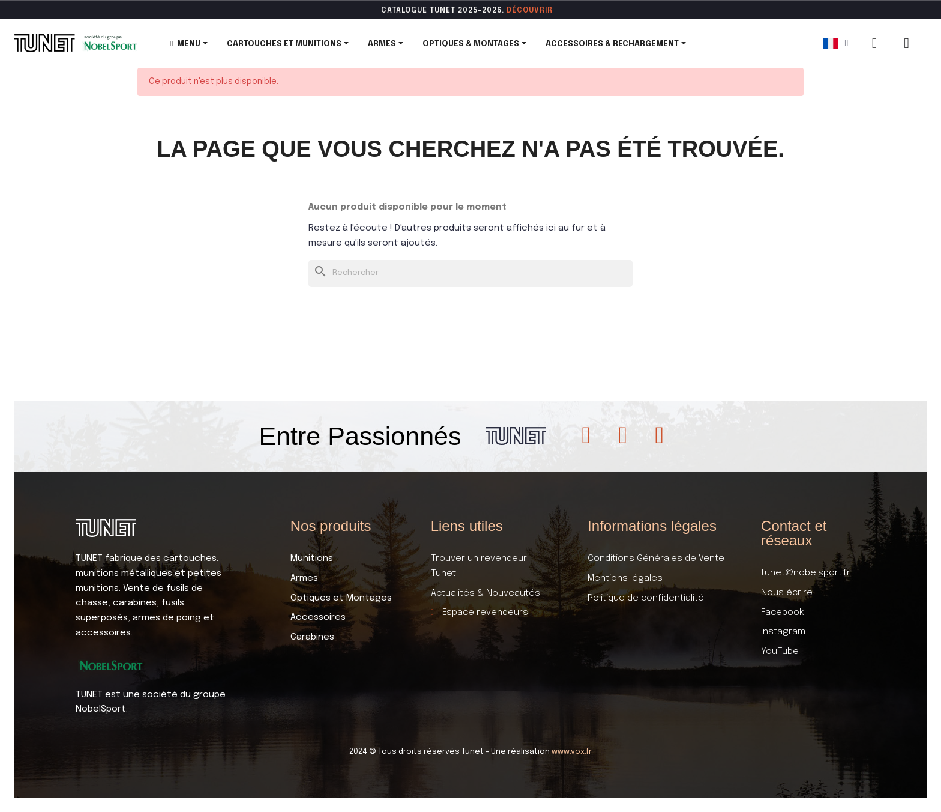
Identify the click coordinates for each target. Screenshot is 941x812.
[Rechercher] (470, 273)
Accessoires (318, 617)
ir (549, 10)
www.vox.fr (572, 752)
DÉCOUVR (526, 10)
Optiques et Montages (341, 598)
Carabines (312, 637)
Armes (304, 578)
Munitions (311, 558)
